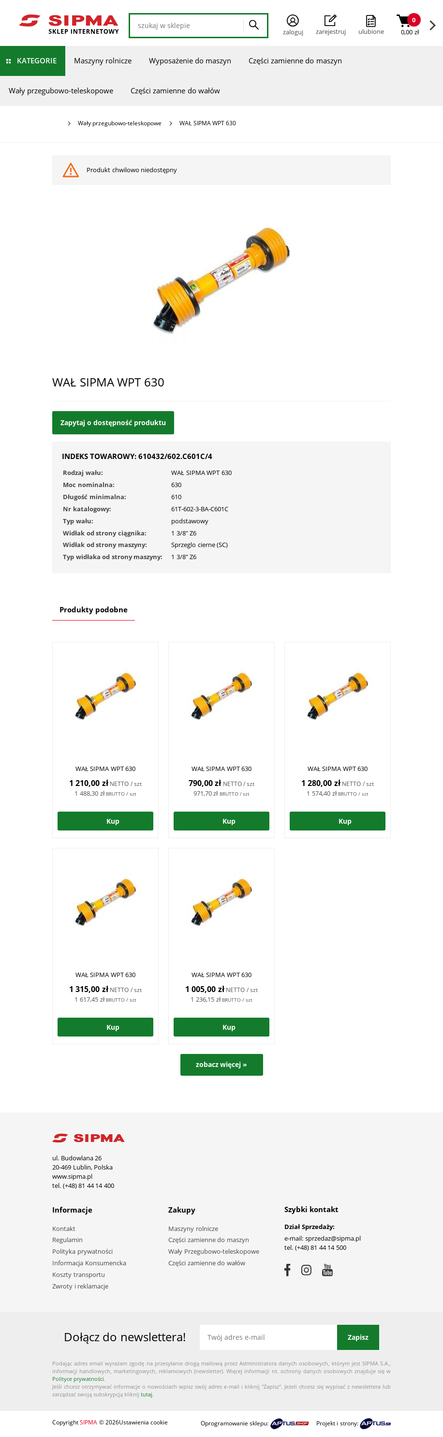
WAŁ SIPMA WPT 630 (105, 768)
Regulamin (67, 1239)
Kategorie (37, 60)
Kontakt (63, 1228)
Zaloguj (293, 25)
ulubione (371, 31)
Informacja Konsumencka (89, 1263)
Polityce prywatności (78, 1378)
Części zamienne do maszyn (295, 60)
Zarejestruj (331, 25)
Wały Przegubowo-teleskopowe (213, 1251)
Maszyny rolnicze (103, 60)
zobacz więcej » (222, 1064)
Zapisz (358, 1337)
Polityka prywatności (82, 1251)
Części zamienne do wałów (175, 90)
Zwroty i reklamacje (80, 1286)
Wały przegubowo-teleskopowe (61, 90)
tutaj (146, 1394)
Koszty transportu (78, 1274)
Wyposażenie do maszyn (190, 60)
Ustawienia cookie (143, 1422)
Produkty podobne (93, 609)
